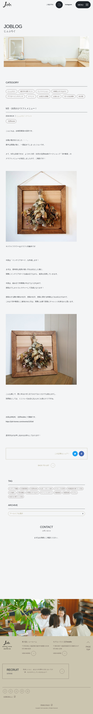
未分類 (81, 96)
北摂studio (11, 121)
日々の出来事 (69, 96)
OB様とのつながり (59, 91)
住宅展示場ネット (8, 696)
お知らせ (56, 96)
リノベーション (43, 91)
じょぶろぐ (11, 91)
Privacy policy (45, 705)
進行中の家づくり (26, 91)
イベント (31, 96)
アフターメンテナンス (15, 96)
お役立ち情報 (43, 96)
